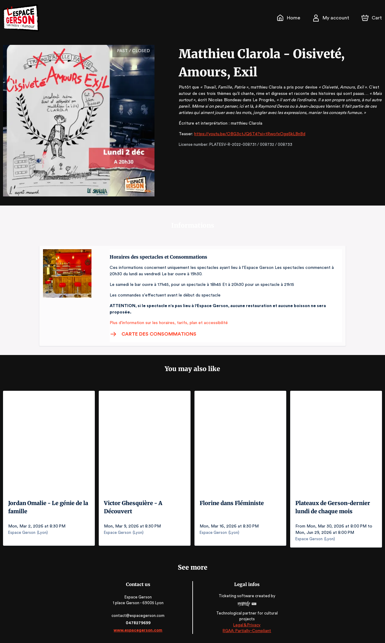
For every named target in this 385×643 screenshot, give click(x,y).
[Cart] (372, 18)
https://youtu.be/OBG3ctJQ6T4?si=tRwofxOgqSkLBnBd (246, 134)
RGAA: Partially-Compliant (246, 630)
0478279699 (139, 623)
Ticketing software (236, 596)
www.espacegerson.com (138, 630)
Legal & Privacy (246, 625)
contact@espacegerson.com (139, 615)
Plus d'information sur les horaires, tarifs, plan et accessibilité (167, 322)
